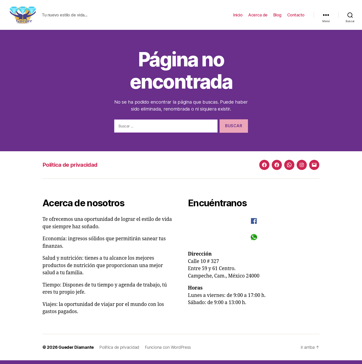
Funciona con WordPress (168, 351)
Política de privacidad (69, 168)
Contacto (296, 16)
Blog (277, 16)
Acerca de (258, 16)
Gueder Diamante (76, 351)
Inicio (237, 16)
